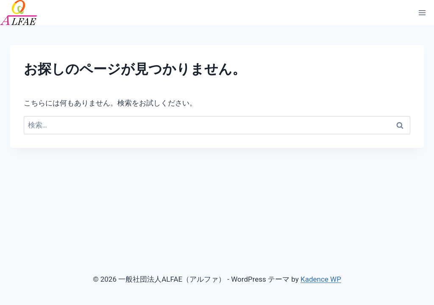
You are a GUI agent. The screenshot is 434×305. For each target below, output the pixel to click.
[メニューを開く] (422, 12)
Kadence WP (320, 279)
